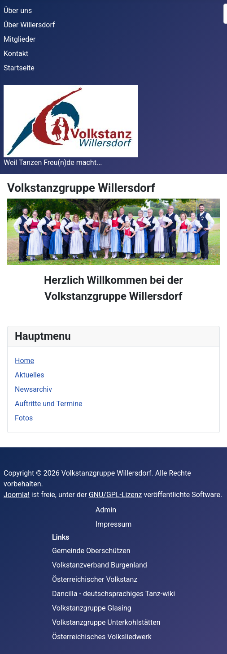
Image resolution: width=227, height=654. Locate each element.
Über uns (18, 10)
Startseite (19, 68)
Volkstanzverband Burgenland (99, 565)
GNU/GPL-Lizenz (115, 494)
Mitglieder (19, 39)
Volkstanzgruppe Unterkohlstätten (106, 622)
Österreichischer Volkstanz (94, 579)
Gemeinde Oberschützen (91, 550)
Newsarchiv (33, 389)
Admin (106, 510)
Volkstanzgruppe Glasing (91, 608)
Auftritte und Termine (48, 403)
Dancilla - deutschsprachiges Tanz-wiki (113, 593)
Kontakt (16, 53)
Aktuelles (29, 375)
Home (24, 360)
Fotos (24, 418)
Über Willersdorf (29, 25)
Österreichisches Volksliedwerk (102, 636)
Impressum (114, 524)
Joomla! (17, 494)
